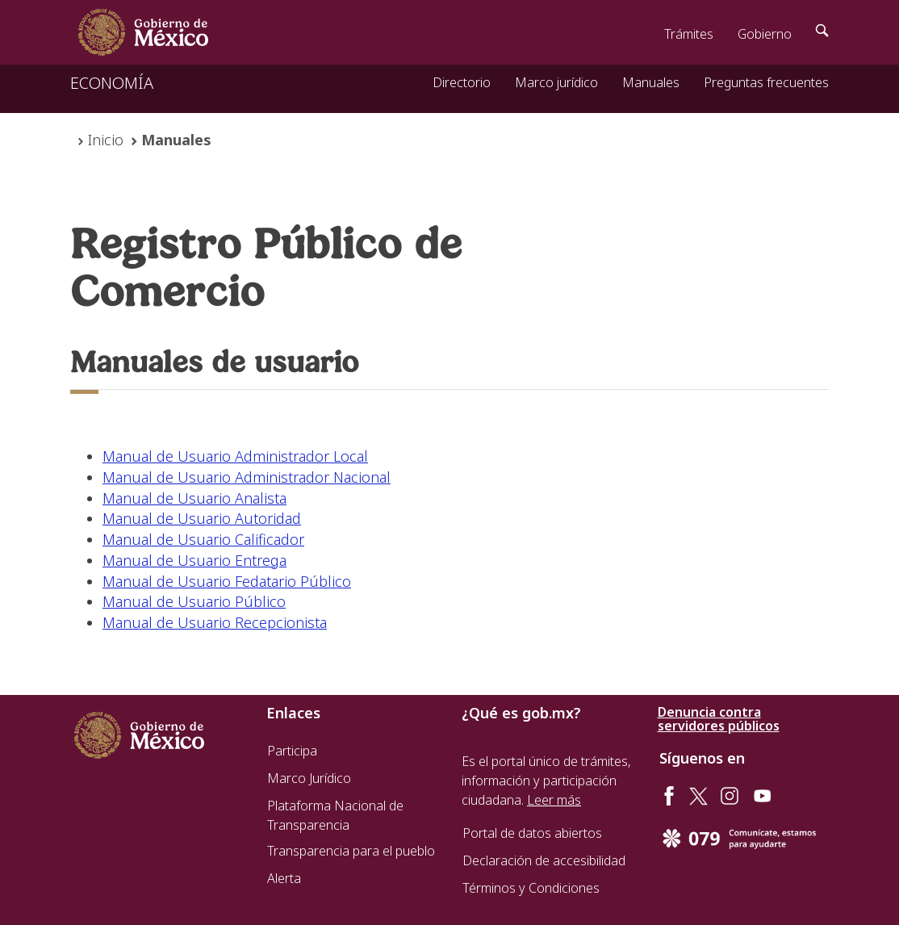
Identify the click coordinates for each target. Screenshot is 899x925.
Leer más (554, 800)
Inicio (105, 139)
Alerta (284, 878)
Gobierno (765, 34)
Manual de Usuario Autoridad (201, 518)
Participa (292, 751)
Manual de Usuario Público (194, 601)
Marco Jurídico (309, 778)
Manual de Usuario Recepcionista (214, 622)
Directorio (462, 82)
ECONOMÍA (111, 83)
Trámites (688, 34)
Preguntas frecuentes (766, 82)
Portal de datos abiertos (532, 833)
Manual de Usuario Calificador (203, 539)
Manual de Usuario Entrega (194, 560)
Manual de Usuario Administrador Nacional (246, 477)
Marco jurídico (556, 82)
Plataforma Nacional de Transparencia (335, 815)
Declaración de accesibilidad (543, 860)
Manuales (650, 82)
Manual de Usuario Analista (194, 498)
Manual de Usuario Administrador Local (235, 456)
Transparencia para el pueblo (351, 851)
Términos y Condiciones (531, 888)
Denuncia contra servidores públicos (719, 719)
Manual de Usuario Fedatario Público (226, 581)
